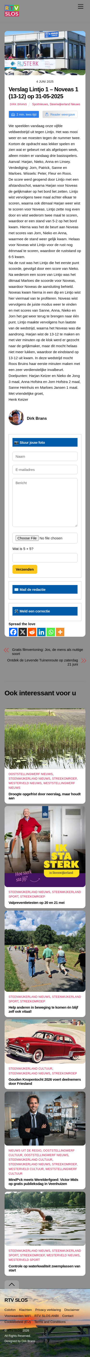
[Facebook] (13, 632)
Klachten (25, 1310)
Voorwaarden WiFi (18, 1316)
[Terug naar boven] (12, 1284)
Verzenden (25, 569)
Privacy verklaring (48, 1310)
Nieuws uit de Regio (25, 1150)
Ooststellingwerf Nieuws (31, 774)
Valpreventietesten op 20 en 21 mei (37, 903)
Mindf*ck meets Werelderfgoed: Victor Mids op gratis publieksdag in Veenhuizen (43, 1182)
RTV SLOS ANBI (47, 1316)
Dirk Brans (18, 104)
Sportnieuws (40, 104)
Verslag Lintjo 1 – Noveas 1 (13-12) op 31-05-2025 (43, 92)
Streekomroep (64, 778)
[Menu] (80, 6)
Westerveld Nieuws (25, 783)
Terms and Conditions (50, 1322)
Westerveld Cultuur (26, 1169)
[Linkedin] (41, 632)
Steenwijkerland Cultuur (31, 1068)
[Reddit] (32, 632)
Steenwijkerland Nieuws (65, 104)
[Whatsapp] (51, 632)
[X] (22, 632)
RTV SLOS (14, 1330)
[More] (60, 632)
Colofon (10, 1310)
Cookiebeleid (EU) (18, 1322)
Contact (67, 1316)
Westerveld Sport (24, 1260)
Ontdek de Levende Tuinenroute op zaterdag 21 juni (42, 662)
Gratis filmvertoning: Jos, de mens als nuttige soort (47, 652)
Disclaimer (71, 1310)
